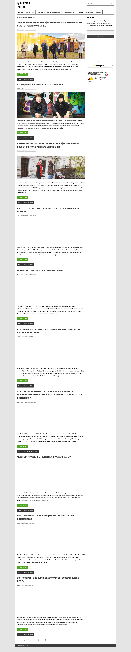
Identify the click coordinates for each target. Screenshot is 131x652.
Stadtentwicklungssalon (54, 12)
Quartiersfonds (69, 12)
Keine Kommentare (30, 29)
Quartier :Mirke (25, 5)
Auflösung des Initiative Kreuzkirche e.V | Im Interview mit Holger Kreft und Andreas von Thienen (46, 146)
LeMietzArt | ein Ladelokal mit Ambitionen (44, 274)
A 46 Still (80, 12)
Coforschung (89, 12)
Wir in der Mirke (28, 79)
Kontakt (98, 12)
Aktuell (20, 12)
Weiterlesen (22, 73)
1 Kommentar (29, 340)
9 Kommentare (29, 527)
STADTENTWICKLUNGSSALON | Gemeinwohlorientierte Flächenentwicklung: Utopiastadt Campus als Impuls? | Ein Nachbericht (50, 398)
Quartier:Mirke (29, 12)
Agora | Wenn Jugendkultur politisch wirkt (45, 84)
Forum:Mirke (41, 12)
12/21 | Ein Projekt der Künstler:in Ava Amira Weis (49, 461)
